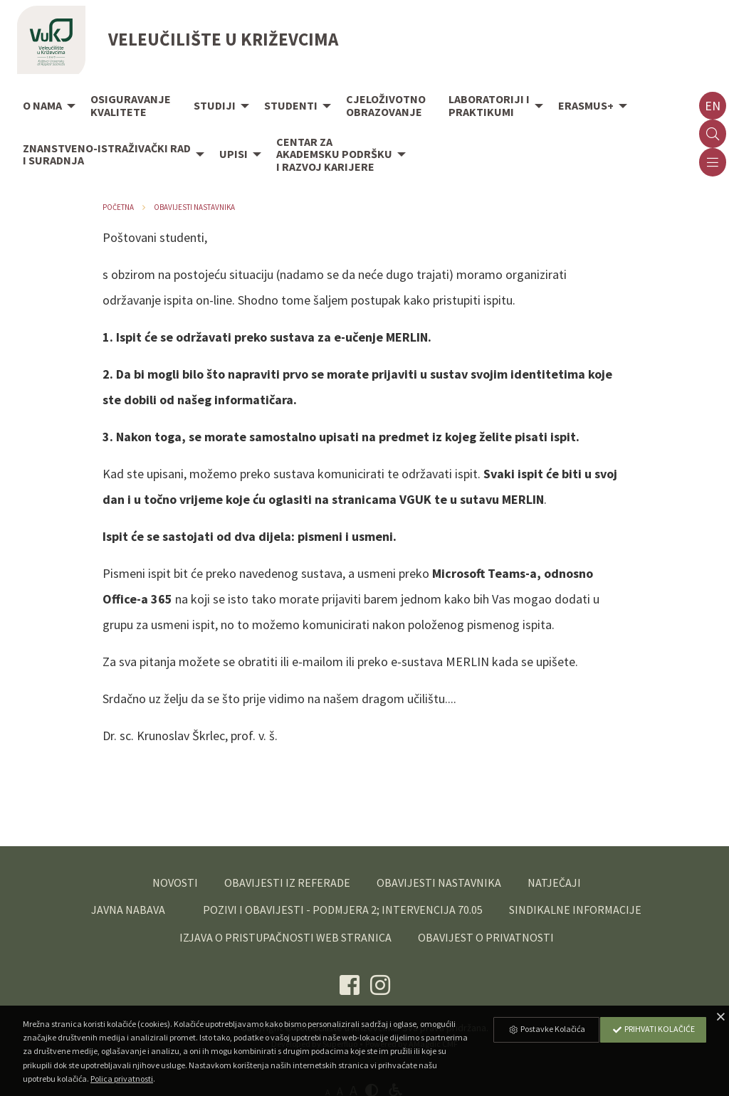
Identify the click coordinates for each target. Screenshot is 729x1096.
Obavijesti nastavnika (194, 207)
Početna (118, 207)
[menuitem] (45, 107)
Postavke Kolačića (546, 1028)
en (712, 106)
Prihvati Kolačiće (653, 1028)
